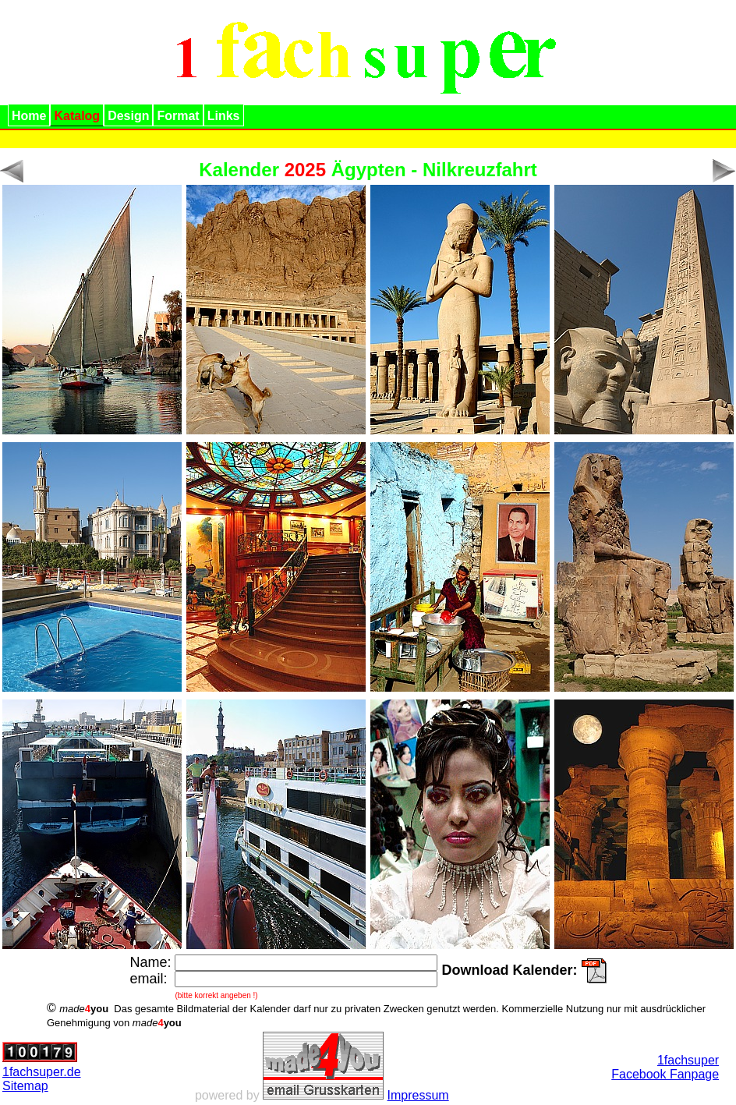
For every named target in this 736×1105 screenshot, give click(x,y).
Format (178, 115)
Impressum (418, 1095)
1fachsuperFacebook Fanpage (665, 1067)
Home (29, 115)
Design (128, 115)
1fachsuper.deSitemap (41, 1079)
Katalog (77, 115)
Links (223, 115)
